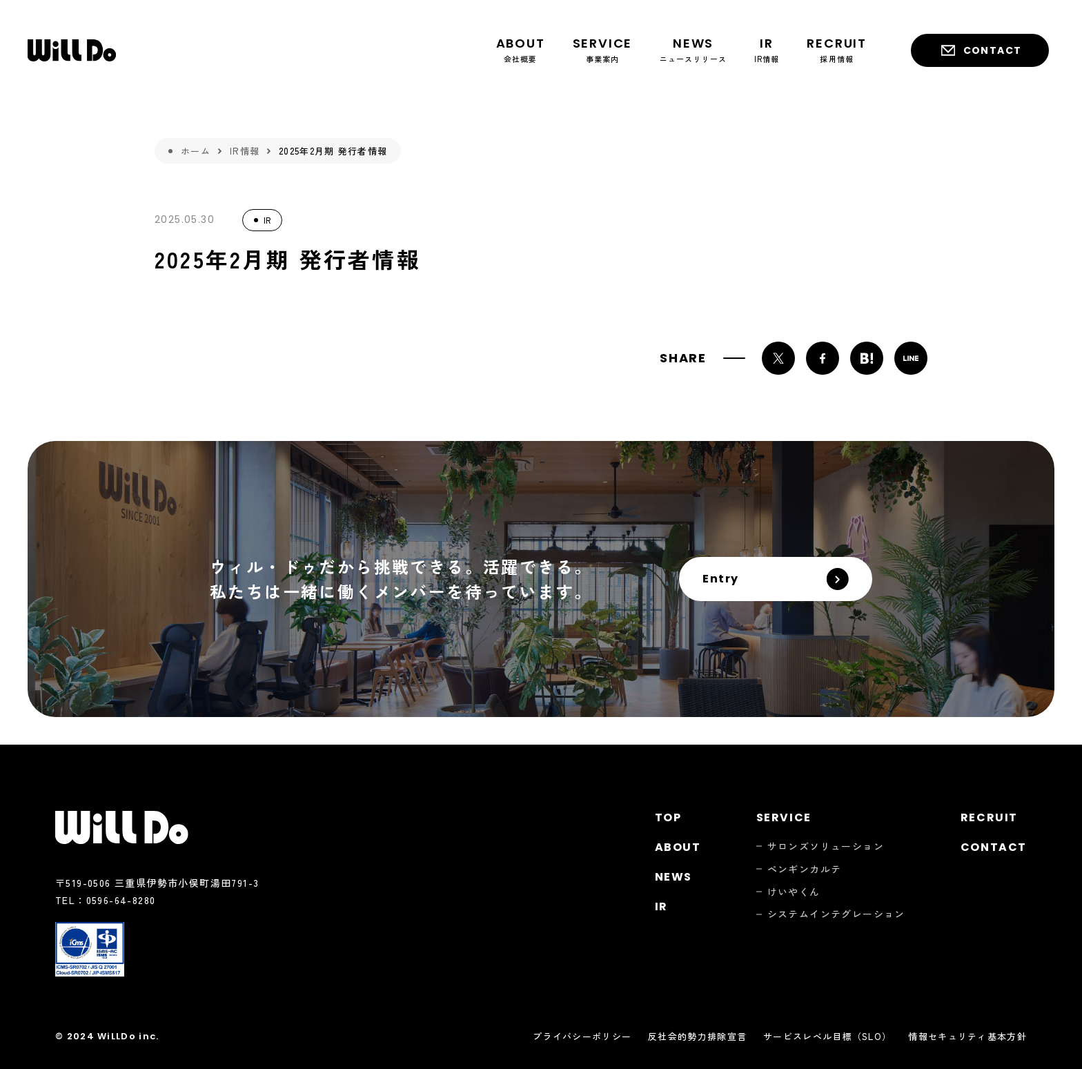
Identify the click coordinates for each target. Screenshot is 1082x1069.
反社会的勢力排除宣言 (697, 1036)
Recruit (989, 817)
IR (267, 220)
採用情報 (837, 49)
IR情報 (766, 49)
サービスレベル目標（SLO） (827, 1036)
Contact (992, 50)
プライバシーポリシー (582, 1036)
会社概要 (520, 49)
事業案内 (603, 49)
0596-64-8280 (121, 900)
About (678, 847)
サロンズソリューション (825, 846)
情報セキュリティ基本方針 (967, 1036)
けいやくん (793, 892)
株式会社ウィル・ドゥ (72, 50)
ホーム (195, 150)
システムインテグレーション (836, 914)
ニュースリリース (693, 49)
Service (784, 817)
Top (668, 817)
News (673, 877)
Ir (661, 906)
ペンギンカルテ (804, 869)
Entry (720, 579)
